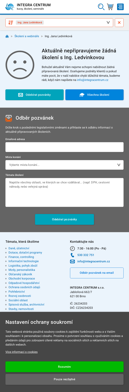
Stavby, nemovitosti (21, 309)
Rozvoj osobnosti (20, 296)
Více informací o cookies (21, 352)
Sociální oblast (18, 300)
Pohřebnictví (17, 291)
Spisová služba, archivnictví (26, 304)
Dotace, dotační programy (25, 252)
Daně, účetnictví (19, 248)
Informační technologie (24, 261)
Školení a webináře (27, 36)
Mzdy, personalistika (22, 270)
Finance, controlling (21, 257)
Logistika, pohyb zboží (23, 265)
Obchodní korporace (22, 278)
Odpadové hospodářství (24, 283)
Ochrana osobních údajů (24, 287)
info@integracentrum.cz (92, 80)
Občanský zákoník (20, 274)
